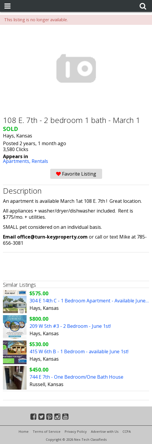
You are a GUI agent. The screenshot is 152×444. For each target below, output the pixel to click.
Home (24, 431)
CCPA (126, 431)
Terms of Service (47, 431)
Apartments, (17, 161)
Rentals (40, 161)
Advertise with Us (104, 431)
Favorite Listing (76, 174)
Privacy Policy (76, 431)
